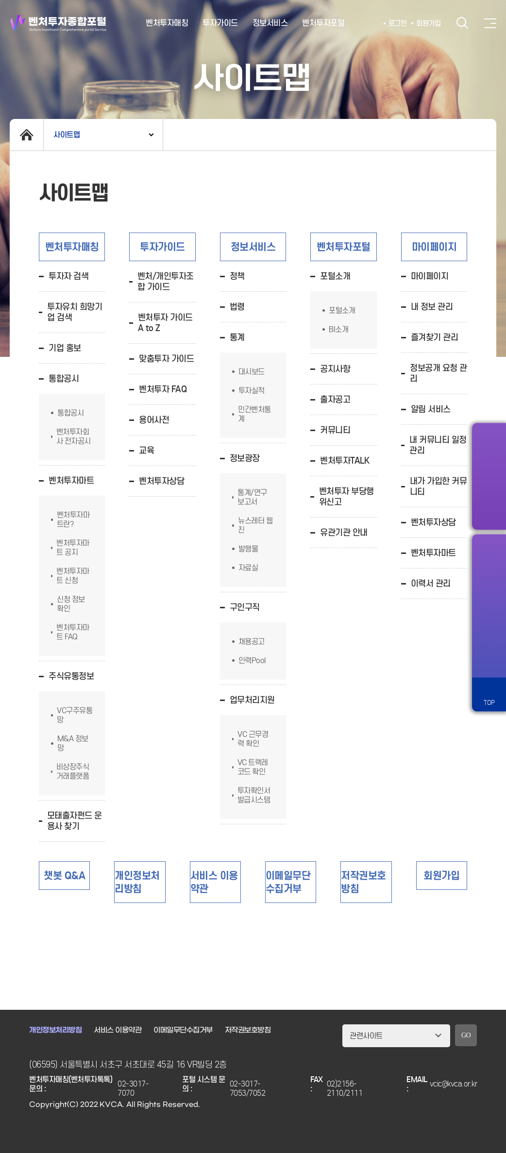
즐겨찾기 (489, 592)
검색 (462, 23)
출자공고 (335, 399)
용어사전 (154, 420)
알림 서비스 (431, 409)
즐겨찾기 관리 (434, 337)
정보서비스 (270, 23)
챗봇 (489, 626)
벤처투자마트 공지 (72, 547)
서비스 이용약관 (117, 1030)
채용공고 (251, 641)
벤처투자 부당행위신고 (346, 496)
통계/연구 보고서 (252, 497)
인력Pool (252, 660)
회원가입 (428, 23)
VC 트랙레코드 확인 (252, 767)
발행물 (248, 548)
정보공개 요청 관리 (438, 373)
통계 (237, 337)
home (26, 134)
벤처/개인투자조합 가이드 (165, 281)
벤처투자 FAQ (162, 389)
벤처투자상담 (161, 481)
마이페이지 (430, 276)
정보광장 (245, 458)
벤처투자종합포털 (58, 23)
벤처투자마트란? (73, 519)
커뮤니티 (335, 430)
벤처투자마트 (71, 480)
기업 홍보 (65, 348)
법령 (237, 306)
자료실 (248, 567)
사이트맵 (66, 134)
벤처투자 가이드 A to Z (165, 323)
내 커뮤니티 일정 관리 (438, 445)
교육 (146, 450)
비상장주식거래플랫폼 (72, 771)
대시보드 (251, 371)
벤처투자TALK (344, 460)
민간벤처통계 (254, 414)
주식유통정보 (71, 676)
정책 (237, 276)
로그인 (397, 23)
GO (466, 1035)
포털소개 (335, 276)
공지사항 (335, 369)
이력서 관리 (431, 583)
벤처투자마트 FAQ (72, 632)
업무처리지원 (252, 700)
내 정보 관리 (432, 306)
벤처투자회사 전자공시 (73, 436)
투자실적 (251, 390)
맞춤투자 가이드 (166, 358)
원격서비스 (489, 660)
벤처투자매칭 (167, 23)
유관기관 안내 (344, 532)
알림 (489, 558)
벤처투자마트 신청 (72, 576)
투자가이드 (220, 23)
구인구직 (245, 607)
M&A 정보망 (72, 743)
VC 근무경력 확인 (252, 739)
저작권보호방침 (248, 1030)
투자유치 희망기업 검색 (74, 312)
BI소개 (338, 329)
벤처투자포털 (323, 23)
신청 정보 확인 (71, 604)
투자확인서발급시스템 (253, 795)
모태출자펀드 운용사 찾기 (74, 821)
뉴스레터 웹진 (255, 525)
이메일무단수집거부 (183, 1030)
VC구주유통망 (74, 715)
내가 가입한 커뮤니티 (438, 486)
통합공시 (64, 378)
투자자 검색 (68, 276)
